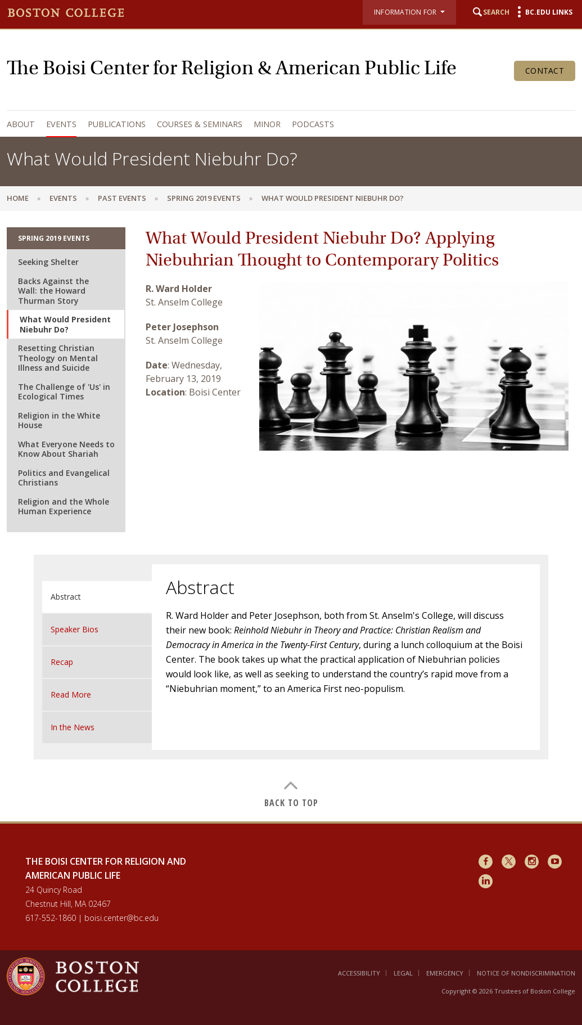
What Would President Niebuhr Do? (65, 324)
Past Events (122, 198)
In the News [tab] (72, 727)
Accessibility (359, 973)
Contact (544, 70)
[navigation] (288, 124)
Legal (403, 973)
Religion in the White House (59, 420)
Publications (117, 124)
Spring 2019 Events (204, 198)
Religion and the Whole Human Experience (63, 506)
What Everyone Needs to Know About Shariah (66, 449)
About (21, 124)
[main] (291, 515)
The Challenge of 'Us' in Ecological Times (64, 391)
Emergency (444, 973)
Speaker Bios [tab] (74, 629)
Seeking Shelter (48, 262)
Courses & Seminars (199, 124)
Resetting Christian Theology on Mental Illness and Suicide (58, 358)
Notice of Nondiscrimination (526, 973)
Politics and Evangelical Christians (64, 477)
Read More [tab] (71, 694)
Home (18, 198)
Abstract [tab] (66, 596)
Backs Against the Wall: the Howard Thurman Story (53, 291)
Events (61, 124)
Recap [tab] (62, 662)
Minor (267, 124)
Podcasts (313, 124)
